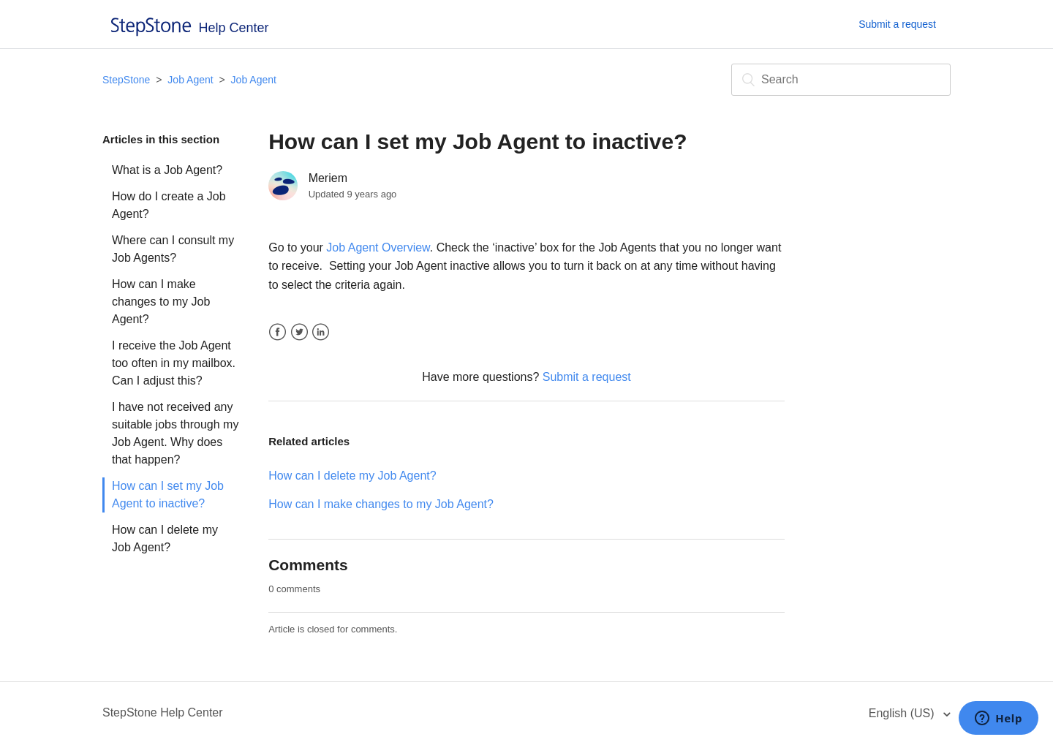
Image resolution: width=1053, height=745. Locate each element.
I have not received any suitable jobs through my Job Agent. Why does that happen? (175, 433)
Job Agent (190, 80)
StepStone (126, 80)
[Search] (841, 80)
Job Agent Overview (377, 247)
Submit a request (897, 24)
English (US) (903, 713)
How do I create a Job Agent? (169, 205)
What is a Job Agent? (167, 170)
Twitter (299, 332)
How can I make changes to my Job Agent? (161, 301)
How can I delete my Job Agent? (165, 538)
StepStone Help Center (162, 712)
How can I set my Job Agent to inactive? (168, 495)
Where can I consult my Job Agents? (173, 249)
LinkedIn (321, 332)
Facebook (277, 332)
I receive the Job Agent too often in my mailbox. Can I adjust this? (173, 363)
